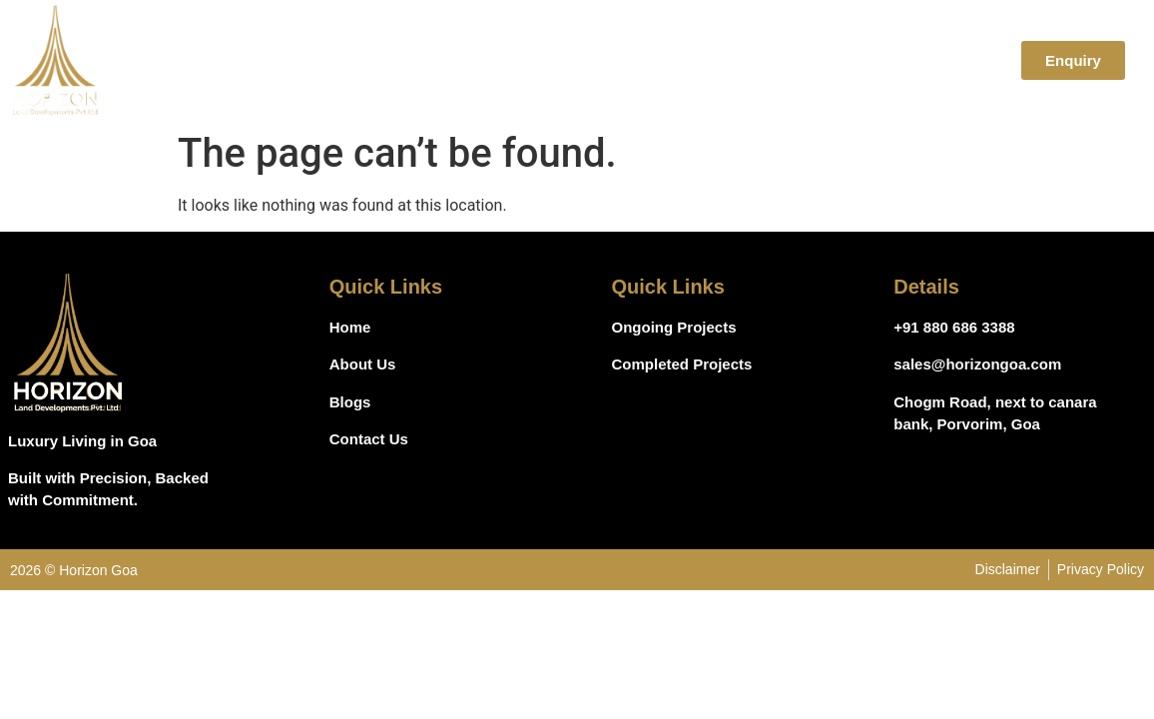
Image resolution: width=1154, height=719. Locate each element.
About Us (669, 60)
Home (582, 60)
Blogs (849, 60)
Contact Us (944, 60)
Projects (766, 60)
